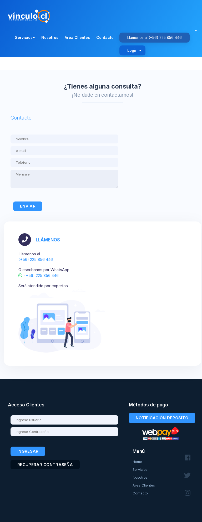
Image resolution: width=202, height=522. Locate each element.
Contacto (105, 37)
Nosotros (49, 37)
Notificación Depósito (162, 417)
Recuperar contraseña (45, 464)
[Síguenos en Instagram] (187, 493)
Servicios (25, 37)
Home (137, 461)
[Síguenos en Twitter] (187, 475)
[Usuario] (64, 420)
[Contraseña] (64, 431)
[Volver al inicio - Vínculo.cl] (30, 15)
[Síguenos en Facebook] (187, 457)
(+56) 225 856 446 (165, 37)
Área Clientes (77, 37)
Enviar (28, 206)
